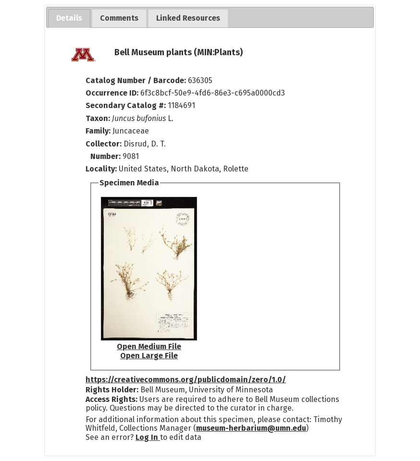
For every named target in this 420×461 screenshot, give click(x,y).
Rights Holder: (112, 389)
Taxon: (98, 118)
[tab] (69, 18)
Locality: (101, 168)
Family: (98, 130)
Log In (148, 437)
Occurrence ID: (113, 92)
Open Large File (149, 355)
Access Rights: (111, 399)
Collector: (105, 143)
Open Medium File (149, 346)
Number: (106, 156)
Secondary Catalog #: (126, 105)
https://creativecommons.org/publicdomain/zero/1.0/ (186, 379)
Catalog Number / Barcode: (137, 80)
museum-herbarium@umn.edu (251, 428)
